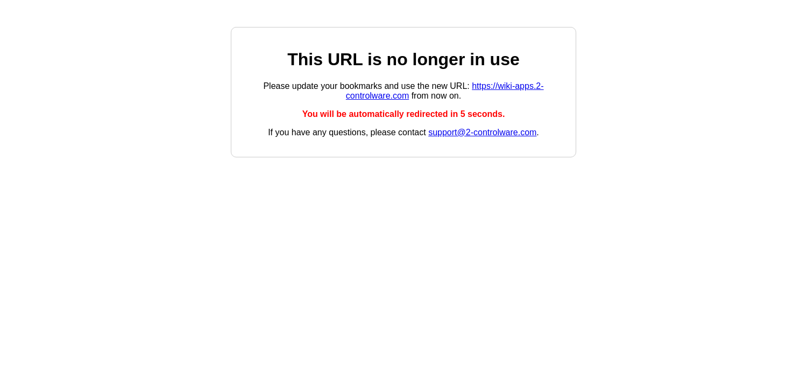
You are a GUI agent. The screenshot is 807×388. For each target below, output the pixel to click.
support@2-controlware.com (482, 132)
